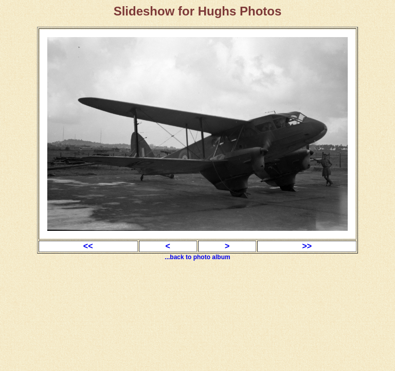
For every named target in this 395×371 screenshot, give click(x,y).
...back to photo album (197, 257)
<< (88, 246)
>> (307, 246)
